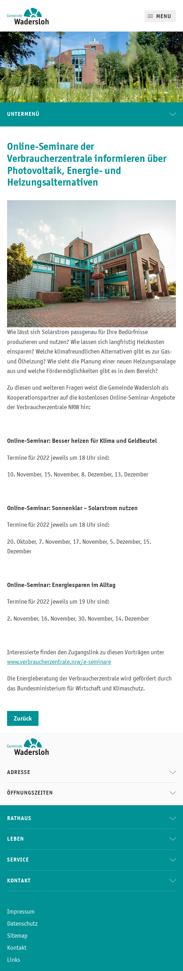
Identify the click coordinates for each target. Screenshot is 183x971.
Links (13, 959)
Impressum (21, 911)
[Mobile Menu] (160, 16)
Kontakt (16, 947)
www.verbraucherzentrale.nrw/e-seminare (59, 661)
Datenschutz (22, 923)
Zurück (23, 718)
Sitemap (17, 935)
